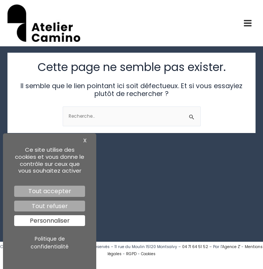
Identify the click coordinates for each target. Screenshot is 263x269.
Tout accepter (49, 191)
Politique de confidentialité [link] (50, 242)
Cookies (148, 254)
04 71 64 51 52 (195, 247)
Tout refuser (50, 206)
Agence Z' (231, 247)
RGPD (131, 254)
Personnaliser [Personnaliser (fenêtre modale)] (50, 220)
